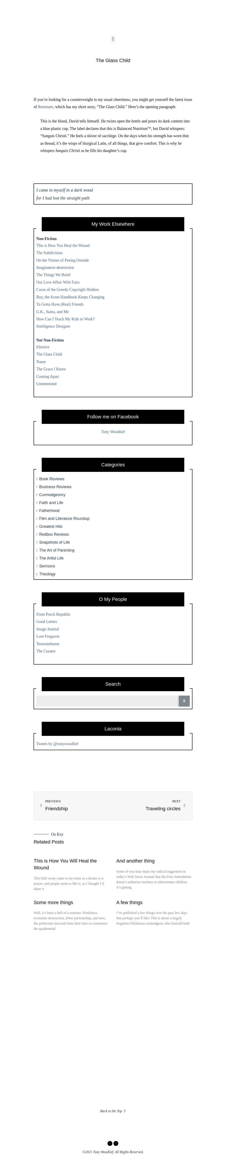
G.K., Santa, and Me (52, 312)
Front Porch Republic (53, 614)
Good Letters (46, 621)
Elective (42, 347)
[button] (113, 39)
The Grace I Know (51, 369)
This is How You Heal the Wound (63, 245)
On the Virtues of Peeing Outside (62, 260)
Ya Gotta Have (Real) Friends (59, 304)
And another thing (135, 861)
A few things (129, 902)
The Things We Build (53, 275)
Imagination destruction (55, 267)
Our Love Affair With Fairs (58, 282)
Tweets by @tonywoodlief (57, 744)
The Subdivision (49, 253)
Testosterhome (47, 644)
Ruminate (45, 107)
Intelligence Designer (53, 326)
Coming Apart (47, 376)
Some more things (53, 902)
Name (41, 362)
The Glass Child (49, 354)
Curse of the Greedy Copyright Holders (67, 289)
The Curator (45, 651)
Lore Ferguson (47, 636)
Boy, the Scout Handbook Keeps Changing (70, 297)
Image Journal (47, 629)
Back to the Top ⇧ (113, 1111)
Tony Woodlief (113, 432)
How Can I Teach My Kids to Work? (65, 319)
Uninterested (46, 384)
